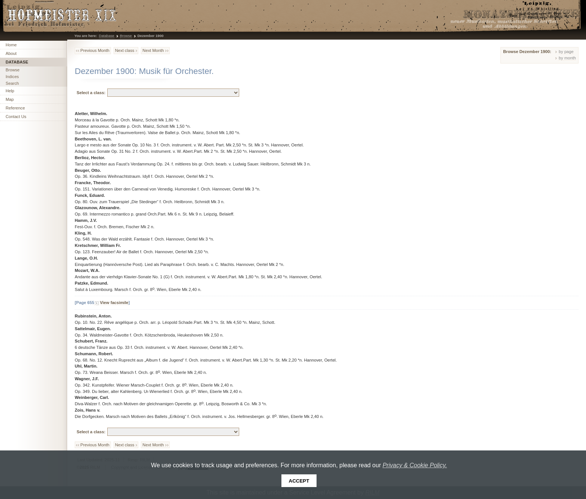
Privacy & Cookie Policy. (415, 465)
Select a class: (91, 92)
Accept (299, 481)
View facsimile (114, 302)
